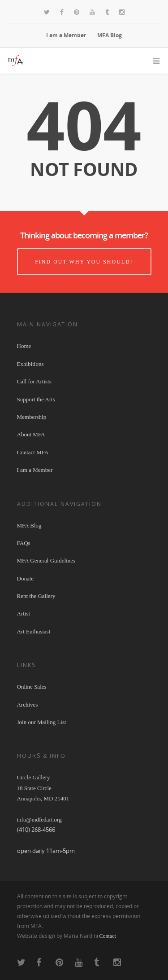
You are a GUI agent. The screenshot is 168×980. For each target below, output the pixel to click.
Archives (27, 704)
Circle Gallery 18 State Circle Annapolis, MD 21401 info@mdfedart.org (43, 798)
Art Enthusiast (34, 631)
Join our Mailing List (41, 722)
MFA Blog (109, 35)
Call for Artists (34, 381)
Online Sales (32, 686)
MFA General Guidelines (46, 560)
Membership (32, 416)
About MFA (31, 434)
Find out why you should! (84, 262)
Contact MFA (33, 452)
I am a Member (66, 35)
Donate (25, 578)
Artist (23, 613)
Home (24, 346)
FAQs (23, 543)
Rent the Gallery (36, 596)
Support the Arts (36, 399)
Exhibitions (30, 363)
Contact (107, 936)
